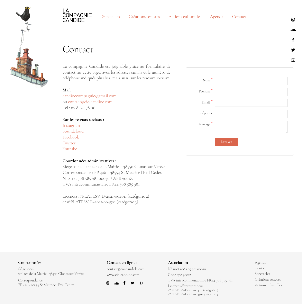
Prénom (206, 90)
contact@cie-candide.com (90, 101)
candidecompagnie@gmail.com (90, 96)
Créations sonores (144, 16)
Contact (239, 16)
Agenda (216, 16)
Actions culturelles (184, 16)
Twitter (69, 143)
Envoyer (226, 142)
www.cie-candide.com (123, 274)
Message (206, 124)
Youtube (70, 148)
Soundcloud (73, 131)
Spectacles (111, 16)
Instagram (71, 125)
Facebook (71, 137)
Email (207, 102)
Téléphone (205, 113)
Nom (208, 79)
